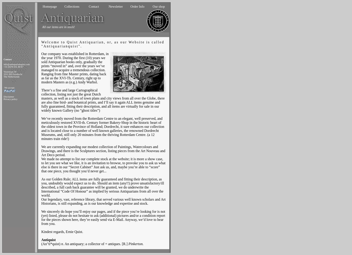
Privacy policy (11, 99)
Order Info (137, 6)
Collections (71, 6)
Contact (94, 6)
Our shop (159, 6)
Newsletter (116, 6)
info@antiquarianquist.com (17, 64)
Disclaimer (9, 96)
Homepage (50, 6)
